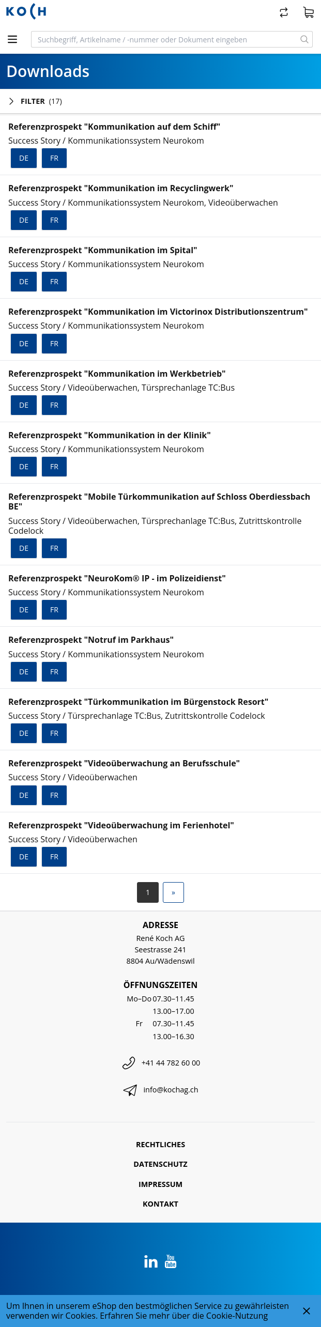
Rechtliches (160, 1144)
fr (54, 158)
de (23, 158)
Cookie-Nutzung (237, 1315)
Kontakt (160, 1204)
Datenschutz (160, 1164)
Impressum (160, 1184)
